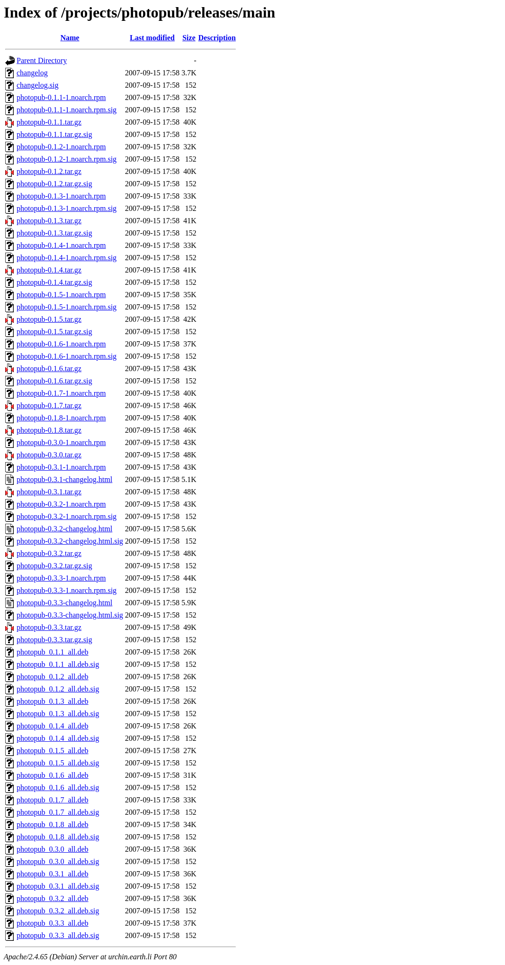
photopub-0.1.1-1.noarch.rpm (61, 97)
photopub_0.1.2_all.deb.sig (58, 689)
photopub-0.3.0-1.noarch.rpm (61, 442)
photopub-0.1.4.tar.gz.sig (54, 282)
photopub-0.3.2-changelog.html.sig (70, 541)
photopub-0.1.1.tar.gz (49, 122)
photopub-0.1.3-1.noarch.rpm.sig (67, 208)
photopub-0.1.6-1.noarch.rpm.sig (67, 356)
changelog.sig (37, 85)
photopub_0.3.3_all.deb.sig (58, 935)
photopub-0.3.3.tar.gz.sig (54, 640)
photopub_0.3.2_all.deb (53, 898)
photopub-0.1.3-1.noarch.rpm (61, 196)
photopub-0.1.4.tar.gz (49, 270)
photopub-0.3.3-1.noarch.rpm (61, 578)
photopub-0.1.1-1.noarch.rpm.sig (67, 110)
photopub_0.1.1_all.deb (53, 652)
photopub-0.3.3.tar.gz (49, 627)
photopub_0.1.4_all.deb (53, 726)
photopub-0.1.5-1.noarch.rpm (61, 295)
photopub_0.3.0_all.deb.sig (58, 861)
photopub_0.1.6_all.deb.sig (58, 787)
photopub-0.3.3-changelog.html (64, 603)
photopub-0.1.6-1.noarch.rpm (61, 344)
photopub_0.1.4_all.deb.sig (58, 738)
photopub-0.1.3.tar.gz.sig (54, 233)
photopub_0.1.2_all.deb (53, 677)
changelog (32, 73)
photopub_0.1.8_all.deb (53, 824)
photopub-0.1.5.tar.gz (49, 319)
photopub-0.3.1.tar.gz (49, 492)
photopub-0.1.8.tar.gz (49, 430)
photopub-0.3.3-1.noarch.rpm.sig (67, 590)
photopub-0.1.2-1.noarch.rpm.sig (67, 159)
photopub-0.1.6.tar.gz (49, 368)
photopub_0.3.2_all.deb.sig (58, 911)
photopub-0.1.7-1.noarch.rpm (61, 393)
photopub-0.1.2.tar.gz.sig (54, 184)
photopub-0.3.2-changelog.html (64, 529)
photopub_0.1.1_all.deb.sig (58, 664)
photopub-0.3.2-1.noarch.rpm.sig (67, 516)
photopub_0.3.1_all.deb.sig (58, 886)
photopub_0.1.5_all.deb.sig (58, 763)
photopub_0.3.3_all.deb (53, 923)
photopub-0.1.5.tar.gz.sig (54, 332)
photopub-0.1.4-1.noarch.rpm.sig (67, 258)
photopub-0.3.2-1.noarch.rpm (61, 504)
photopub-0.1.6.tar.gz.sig (54, 381)
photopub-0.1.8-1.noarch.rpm (61, 418)
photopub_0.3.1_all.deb (53, 874)
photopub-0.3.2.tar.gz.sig (54, 566)
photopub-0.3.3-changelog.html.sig (70, 615)
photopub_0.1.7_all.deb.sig (58, 812)
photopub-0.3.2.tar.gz (49, 553)
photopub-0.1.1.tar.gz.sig (54, 134)
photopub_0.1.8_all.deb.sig (58, 837)
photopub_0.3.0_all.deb (53, 849)
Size (189, 38)
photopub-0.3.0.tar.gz (49, 455)
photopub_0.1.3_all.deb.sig (58, 714)
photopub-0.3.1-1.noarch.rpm (61, 467)
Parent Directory (42, 60)
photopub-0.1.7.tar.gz (49, 405)
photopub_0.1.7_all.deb (53, 800)
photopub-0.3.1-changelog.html (64, 479)
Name (69, 38)
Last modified (152, 38)
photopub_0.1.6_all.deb (53, 775)
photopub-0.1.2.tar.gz (49, 171)
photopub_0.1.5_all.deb (53, 751)
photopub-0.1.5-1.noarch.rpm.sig (67, 307)
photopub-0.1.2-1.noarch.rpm (61, 147)
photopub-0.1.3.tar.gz (49, 221)
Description (217, 38)
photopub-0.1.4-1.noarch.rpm (61, 245)
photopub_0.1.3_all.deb (53, 701)
